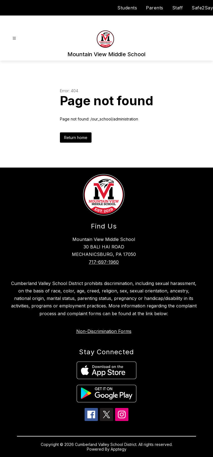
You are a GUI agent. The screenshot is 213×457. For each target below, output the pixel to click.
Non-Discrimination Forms (103, 331)
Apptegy (118, 449)
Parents (154, 8)
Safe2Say (202, 8)
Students (127, 8)
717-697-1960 (104, 262)
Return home (75, 137)
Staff (177, 8)
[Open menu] (14, 38)
